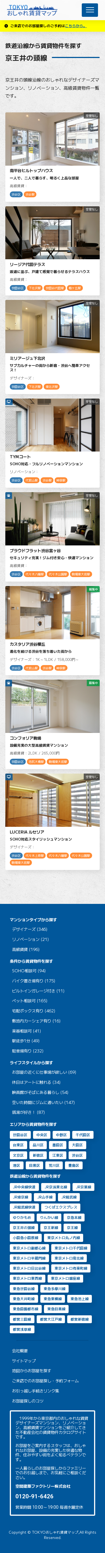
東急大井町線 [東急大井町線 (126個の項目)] (24, 1298)
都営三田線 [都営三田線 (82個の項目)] (22, 1319)
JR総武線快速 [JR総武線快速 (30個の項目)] (24, 1207)
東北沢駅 (52, 386)
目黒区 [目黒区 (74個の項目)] (34, 1165)
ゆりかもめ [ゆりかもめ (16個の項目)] (22, 1217)
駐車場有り (22, 1051)
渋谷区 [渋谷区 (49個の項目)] (77, 1155)
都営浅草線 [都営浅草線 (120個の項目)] (22, 1329)
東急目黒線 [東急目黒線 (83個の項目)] (56, 1308)
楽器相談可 (22, 1031)
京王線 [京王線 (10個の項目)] (72, 1227)
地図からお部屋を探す (31, 1370)
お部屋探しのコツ (27, 1401)
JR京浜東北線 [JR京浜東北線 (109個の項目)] (56, 1186)
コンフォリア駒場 (25, 738)
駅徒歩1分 (21, 1040)
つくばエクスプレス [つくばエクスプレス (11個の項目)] (61, 1207)
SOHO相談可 (24, 970)
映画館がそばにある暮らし (35, 1092)
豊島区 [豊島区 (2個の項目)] (73, 1165)
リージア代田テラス (27, 264)
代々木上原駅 (34, 855)
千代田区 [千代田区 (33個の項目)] (83, 1134)
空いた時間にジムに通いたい (37, 1102)
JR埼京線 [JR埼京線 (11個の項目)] (20, 1197)
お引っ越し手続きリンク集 (35, 1390)
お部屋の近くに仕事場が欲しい (39, 1072)
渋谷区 (16, 194)
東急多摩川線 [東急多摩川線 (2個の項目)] (55, 1288)
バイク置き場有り (27, 980)
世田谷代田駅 (55, 288)
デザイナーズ (24, 929)
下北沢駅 (35, 288)
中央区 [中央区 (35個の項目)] (41, 1134)
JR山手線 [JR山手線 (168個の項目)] (45, 1197)
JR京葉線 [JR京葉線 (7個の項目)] (83, 1186)
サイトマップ (24, 1360)
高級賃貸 (20, 949)
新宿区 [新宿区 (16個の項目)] (38, 1155)
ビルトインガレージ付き (33, 991)
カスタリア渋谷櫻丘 (27, 644)
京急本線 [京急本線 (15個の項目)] (74, 1217)
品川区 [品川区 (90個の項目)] (38, 1144)
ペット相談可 (24, 1000)
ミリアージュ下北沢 (27, 358)
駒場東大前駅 (81, 574)
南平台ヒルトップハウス (31, 170)
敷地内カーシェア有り (31, 1021)
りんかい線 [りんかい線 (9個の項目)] (49, 1217)
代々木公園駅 (58, 574)
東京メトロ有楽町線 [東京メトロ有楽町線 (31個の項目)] (71, 1268)
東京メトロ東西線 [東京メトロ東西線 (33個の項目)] (27, 1278)
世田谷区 (17, 288)
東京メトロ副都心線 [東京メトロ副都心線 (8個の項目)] (29, 1248)
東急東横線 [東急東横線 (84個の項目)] (53, 1298)
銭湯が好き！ (24, 1112)
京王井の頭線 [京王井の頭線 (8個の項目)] (24, 1227)
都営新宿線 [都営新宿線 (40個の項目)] (80, 1319)
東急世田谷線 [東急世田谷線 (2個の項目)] (24, 1288)
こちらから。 (76, 25)
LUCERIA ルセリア (27, 832)
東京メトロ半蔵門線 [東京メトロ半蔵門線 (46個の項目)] (29, 1258)
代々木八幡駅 (34, 574)
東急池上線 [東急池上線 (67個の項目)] (80, 1298)
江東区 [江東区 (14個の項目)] (57, 1155)
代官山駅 (31, 480)
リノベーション (25, 939)
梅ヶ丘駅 (75, 288)
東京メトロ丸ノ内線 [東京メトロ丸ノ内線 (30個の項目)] (63, 1237)
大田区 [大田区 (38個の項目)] (77, 1144)
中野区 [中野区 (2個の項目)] (61, 1134)
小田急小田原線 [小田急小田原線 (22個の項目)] (25, 1237)
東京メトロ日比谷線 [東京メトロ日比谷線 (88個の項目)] (29, 1268)
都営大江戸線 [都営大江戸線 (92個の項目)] (51, 1319)
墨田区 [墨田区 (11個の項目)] (57, 1144)
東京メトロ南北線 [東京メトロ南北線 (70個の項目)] (69, 1258)
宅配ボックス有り (27, 1010)
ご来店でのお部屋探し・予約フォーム (45, 1380)
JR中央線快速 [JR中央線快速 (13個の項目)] (24, 1186)
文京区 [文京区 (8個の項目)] (18, 1155)
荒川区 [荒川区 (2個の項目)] (54, 1165)
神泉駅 (61, 480)
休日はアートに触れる (31, 1082)
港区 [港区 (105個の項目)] (16, 1165)
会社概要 (20, 1350)
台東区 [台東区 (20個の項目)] (18, 1144)
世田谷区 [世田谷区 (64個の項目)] (20, 1134)
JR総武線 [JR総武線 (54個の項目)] (69, 1197)
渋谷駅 (30, 194)
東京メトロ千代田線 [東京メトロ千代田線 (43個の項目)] (71, 1248)
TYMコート (20, 456)
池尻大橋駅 (36, 761)
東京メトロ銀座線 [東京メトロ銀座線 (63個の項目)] (65, 1278)
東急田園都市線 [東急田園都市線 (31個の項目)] (25, 1308)
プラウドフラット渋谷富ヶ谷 (35, 550)
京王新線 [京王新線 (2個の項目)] (51, 1227)
